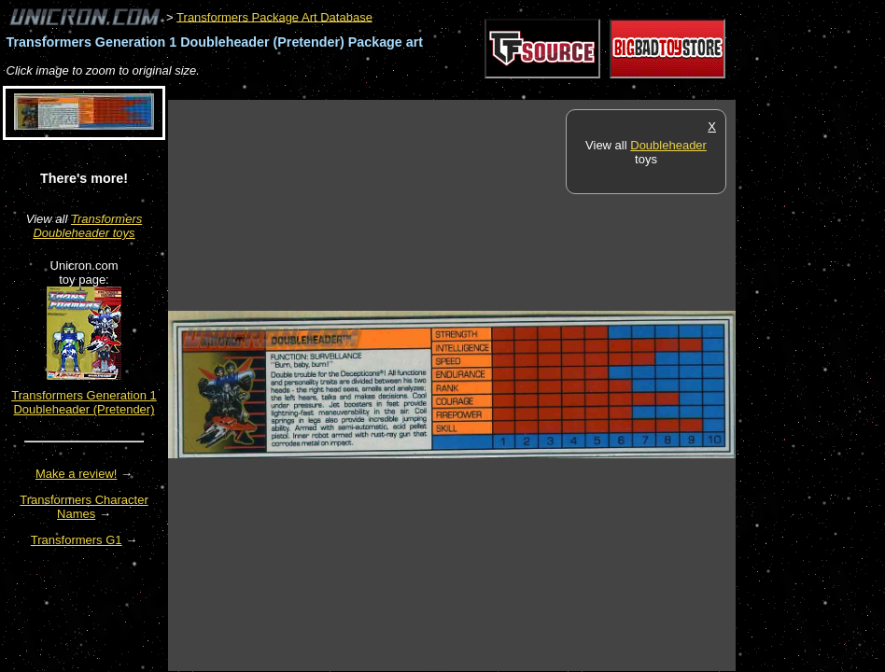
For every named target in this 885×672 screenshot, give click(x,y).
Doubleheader (668, 145)
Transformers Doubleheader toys (87, 226)
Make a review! (76, 474)
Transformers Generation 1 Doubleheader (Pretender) (84, 402)
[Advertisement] (508, 90)
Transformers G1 (76, 540)
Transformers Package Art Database (274, 16)
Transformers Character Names (84, 507)
